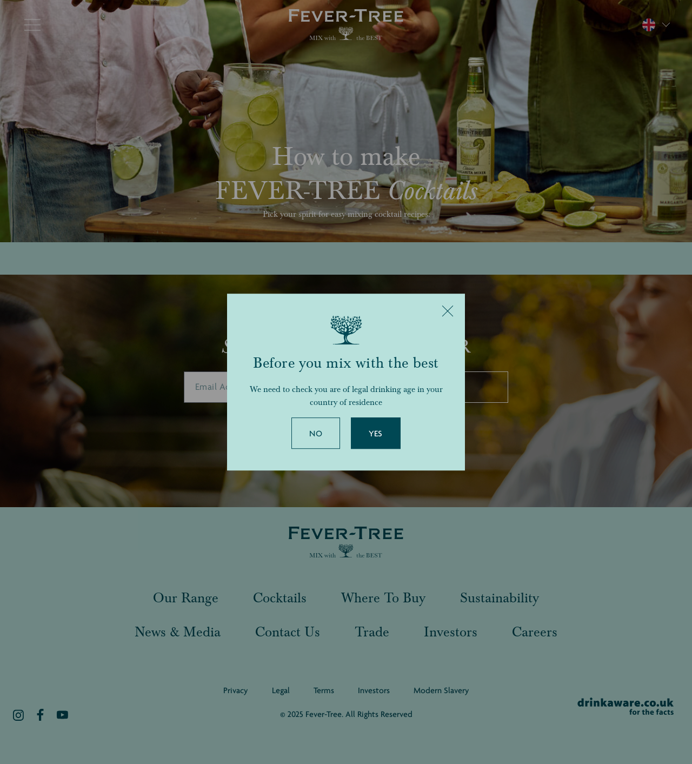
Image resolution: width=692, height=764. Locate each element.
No (315, 434)
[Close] (447, 311)
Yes (376, 434)
